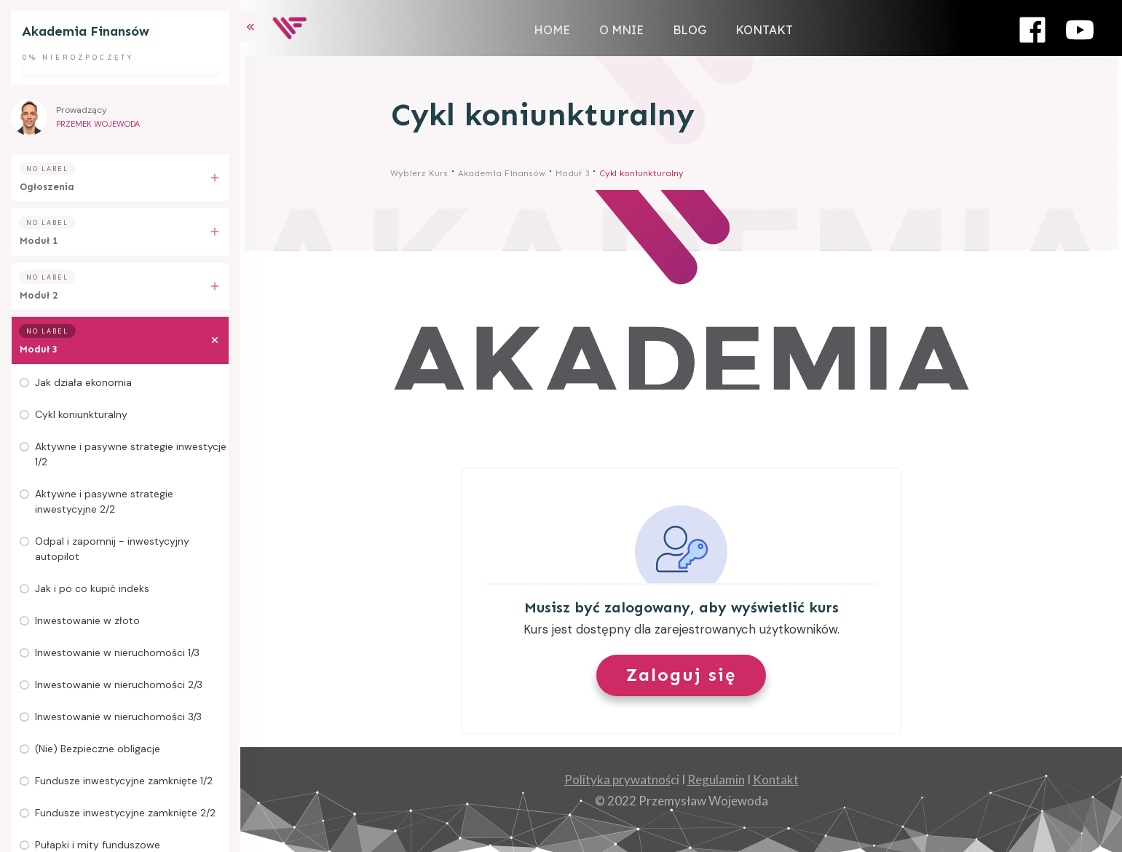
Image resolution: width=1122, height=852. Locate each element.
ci (621, 779)
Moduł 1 (39, 240)
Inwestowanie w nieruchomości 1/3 (117, 652)
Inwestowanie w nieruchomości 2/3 (118, 684)
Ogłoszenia (47, 186)
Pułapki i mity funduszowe (97, 844)
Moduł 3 (39, 349)
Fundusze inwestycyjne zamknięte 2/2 (125, 812)
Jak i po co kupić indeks (92, 588)
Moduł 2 (39, 295)
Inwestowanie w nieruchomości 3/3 (118, 716)
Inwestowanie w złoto (87, 620)
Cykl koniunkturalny (81, 414)
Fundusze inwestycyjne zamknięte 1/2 (124, 780)
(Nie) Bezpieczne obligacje (97, 748)
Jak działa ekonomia (83, 382)
